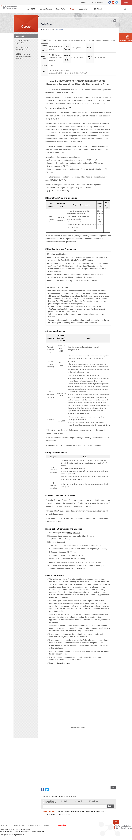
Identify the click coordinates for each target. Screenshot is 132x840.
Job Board (20, 36)
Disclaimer (47, 825)
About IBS (31, 9)
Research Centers (45, 9)
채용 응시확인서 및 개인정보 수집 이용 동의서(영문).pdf (68, 73)
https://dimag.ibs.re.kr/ (61, 108)
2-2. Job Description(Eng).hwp (59, 70)
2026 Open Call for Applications (22, 42)
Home (45, 29)
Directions (3, 825)
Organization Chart (17, 825)
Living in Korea (84, 9)
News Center (60, 9)
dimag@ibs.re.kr (76, 48)
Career (72, 9)
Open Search (125, 9)
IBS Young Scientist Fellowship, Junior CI (23, 48)
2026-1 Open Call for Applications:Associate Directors (24, 56)
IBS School (97, 9)
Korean (126, 2)
